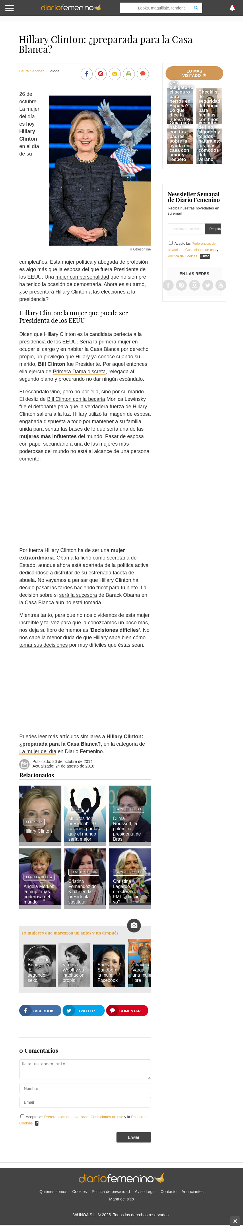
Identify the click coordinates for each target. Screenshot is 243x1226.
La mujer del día (37, 751)
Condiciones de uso (108, 1117)
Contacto (168, 1191)
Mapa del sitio (121, 1199)
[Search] (196, 8)
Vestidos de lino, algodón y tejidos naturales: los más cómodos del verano (209, 141)
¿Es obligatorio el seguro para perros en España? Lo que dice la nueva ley (181, 101)
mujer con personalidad (82, 277)
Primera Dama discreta (79, 371)
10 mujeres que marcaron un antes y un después (70, 933)
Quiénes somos (53, 1191)
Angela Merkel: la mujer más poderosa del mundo (39, 894)
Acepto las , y (193, 250)
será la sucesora (78, 595)
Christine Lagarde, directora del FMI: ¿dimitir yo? (126, 891)
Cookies (79, 1191)
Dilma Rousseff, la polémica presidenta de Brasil (127, 829)
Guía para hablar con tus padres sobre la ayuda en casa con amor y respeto (180, 141)
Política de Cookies (182, 256)
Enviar (133, 1137)
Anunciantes (193, 1191)
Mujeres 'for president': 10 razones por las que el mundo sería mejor (84, 829)
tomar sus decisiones (43, 645)
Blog (75, 809)
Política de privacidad (111, 1191)
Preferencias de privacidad (66, 1117)
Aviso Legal (145, 1191)
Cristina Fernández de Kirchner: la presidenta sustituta (82, 891)
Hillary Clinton (38, 831)
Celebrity (34, 821)
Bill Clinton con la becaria (76, 399)
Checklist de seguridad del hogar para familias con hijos (209, 106)
